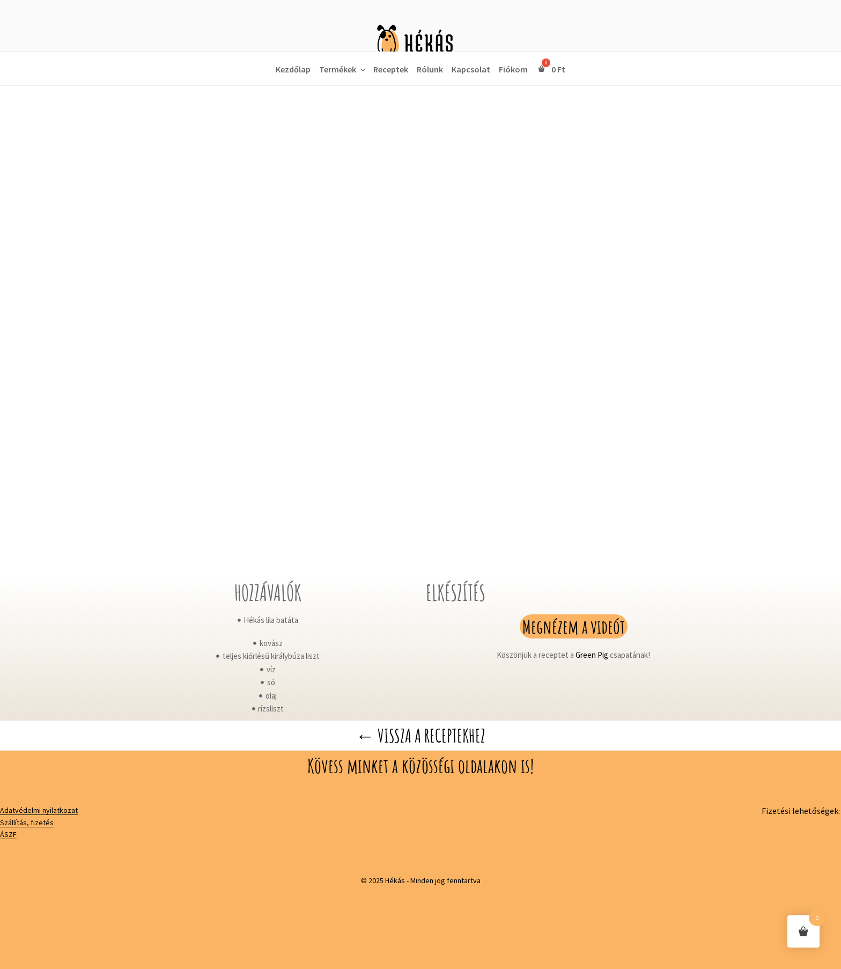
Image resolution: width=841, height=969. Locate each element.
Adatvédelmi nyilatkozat (39, 810)
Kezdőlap (293, 69)
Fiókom (513, 69)
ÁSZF (8, 834)
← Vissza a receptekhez (420, 735)
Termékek (343, 69)
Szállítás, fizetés (27, 822)
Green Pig (592, 655)
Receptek (390, 69)
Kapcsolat (471, 69)
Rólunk (430, 69)
